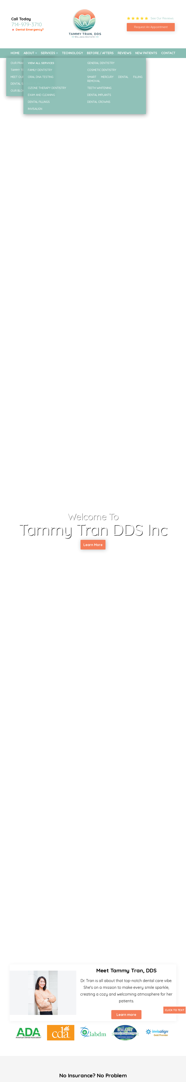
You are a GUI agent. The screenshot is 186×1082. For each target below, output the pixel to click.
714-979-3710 (26, 24)
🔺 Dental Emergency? (27, 29)
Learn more (126, 1014)
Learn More (93, 545)
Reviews (124, 53)
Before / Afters (100, 53)
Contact (168, 53)
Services (48, 53)
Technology (72, 53)
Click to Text (174, 1010)
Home (15, 53)
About (29, 53)
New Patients (146, 53)
